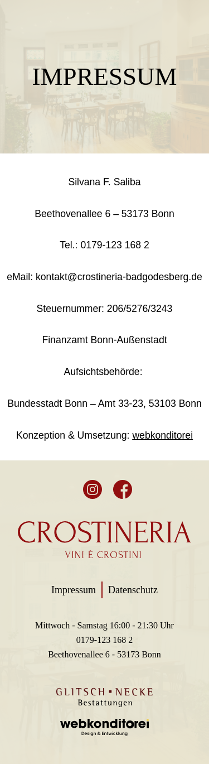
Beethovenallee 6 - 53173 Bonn (104, 654)
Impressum (73, 589)
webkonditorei (162, 435)
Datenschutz (133, 589)
